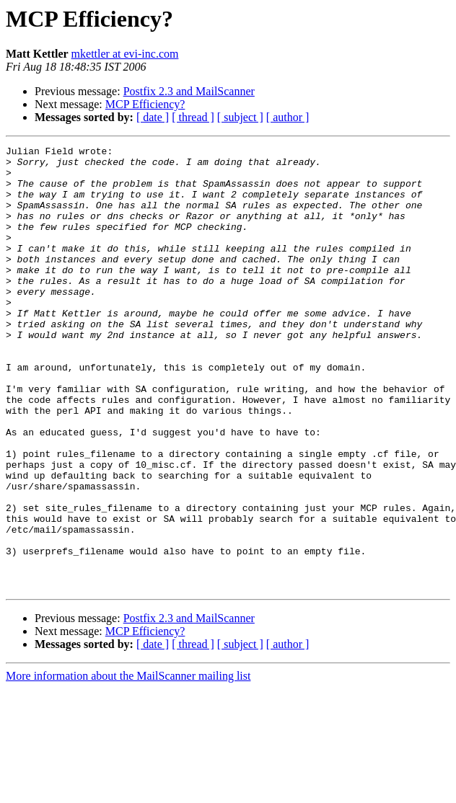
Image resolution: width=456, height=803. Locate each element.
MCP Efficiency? (145, 104)
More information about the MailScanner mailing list (128, 764)
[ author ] (288, 117)
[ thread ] (193, 117)
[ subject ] (240, 117)
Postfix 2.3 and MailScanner (189, 91)
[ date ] (152, 117)
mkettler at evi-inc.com (125, 54)
